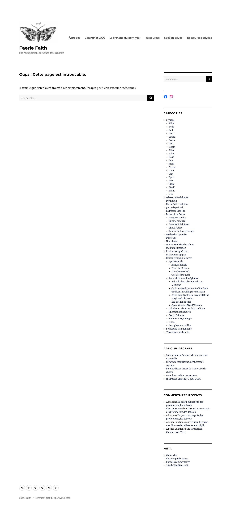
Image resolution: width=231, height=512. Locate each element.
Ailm (171, 123)
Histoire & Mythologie (180, 318)
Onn (171, 174)
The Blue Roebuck (180, 271)
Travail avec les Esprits (177, 332)
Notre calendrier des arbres (180, 244)
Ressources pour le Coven (179, 258)
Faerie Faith (33, 48)
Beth (171, 126)
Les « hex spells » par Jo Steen (181, 375)
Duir (171, 133)
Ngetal (172, 167)
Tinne (172, 190)
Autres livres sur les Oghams (183, 278)
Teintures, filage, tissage (181, 231)
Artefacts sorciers (178, 217)
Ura (171, 194)
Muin (171, 163)
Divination (171, 200)
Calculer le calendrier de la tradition (187, 308)
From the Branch (180, 268)
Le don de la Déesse (176, 214)
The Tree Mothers (180, 275)
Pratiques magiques (176, 254)
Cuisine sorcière (177, 221)
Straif (172, 187)
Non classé (171, 241)
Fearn (172, 140)
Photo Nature (175, 227)
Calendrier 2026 (95, 37)
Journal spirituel (174, 207)
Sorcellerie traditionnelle (179, 328)
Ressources (152, 37)
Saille (171, 184)
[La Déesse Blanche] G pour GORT (183, 378)
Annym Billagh (179, 264)
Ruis (171, 180)
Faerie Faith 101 (177, 315)
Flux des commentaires (178, 462)
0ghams (170, 120)
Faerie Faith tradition (177, 204)
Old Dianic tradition (176, 248)
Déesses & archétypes (177, 197)
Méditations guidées (176, 234)
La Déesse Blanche (175, 211)
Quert (172, 177)
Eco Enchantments (181, 301)
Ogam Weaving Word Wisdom (186, 305)
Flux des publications (177, 458)
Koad (171, 157)
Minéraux (171, 238)
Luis (171, 160)
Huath (172, 147)
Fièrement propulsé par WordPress (52, 498)
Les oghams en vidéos (180, 325)
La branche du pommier (124, 37)
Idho (171, 150)
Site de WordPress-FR (177, 465)
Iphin (172, 153)
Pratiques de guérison (177, 251)
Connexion (171, 455)
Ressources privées (199, 37)
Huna (172, 322)
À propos (74, 37)
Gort (171, 143)
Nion (171, 170)
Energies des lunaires (180, 312)
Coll (171, 130)
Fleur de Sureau (174, 408)
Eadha (172, 136)
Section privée (173, 37)
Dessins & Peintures (179, 224)
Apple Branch (176, 261)
